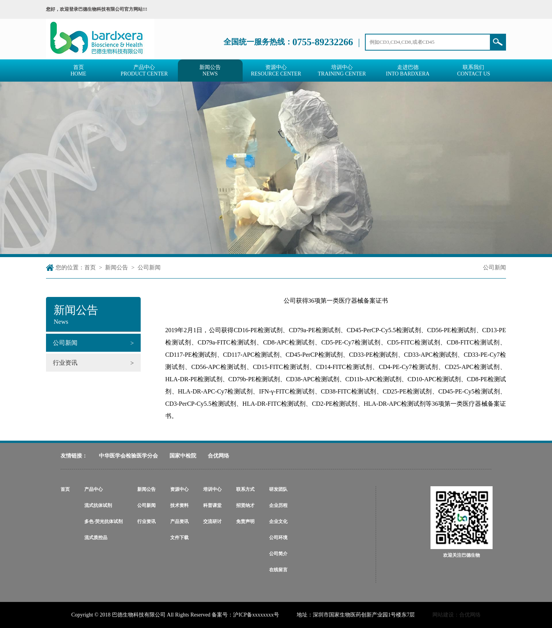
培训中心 (212, 489)
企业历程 (278, 505)
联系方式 (245, 489)
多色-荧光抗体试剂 (103, 521)
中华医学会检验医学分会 (128, 456)
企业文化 (278, 521)
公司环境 (278, 537)
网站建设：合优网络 (456, 615)
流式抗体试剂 (98, 505)
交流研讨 (212, 521)
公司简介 (278, 553)
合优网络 (218, 456)
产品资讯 (179, 521)
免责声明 (245, 521)
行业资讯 (146, 521)
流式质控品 (95, 537)
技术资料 (179, 505)
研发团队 (278, 489)
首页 (90, 267)
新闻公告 (116, 267)
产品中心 (93, 489)
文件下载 (179, 537)
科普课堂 (212, 505)
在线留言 (278, 569)
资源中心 (179, 489)
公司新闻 (149, 267)
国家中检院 (182, 456)
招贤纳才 (245, 505)
